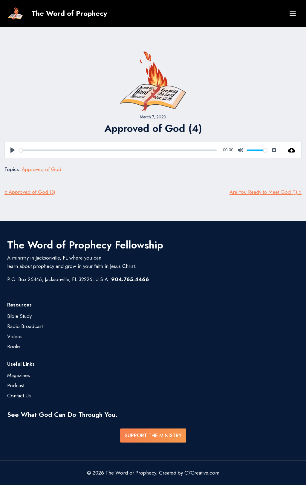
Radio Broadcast (25, 326)
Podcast (15, 385)
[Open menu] (292, 13)
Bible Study (19, 316)
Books (13, 346)
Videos (14, 336)
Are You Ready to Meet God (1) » (266, 192)
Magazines (18, 375)
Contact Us (19, 395)
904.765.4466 (130, 279)
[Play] (12, 150)
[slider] (118, 150)
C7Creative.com (201, 472)
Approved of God (41, 169)
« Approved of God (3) (29, 192)
